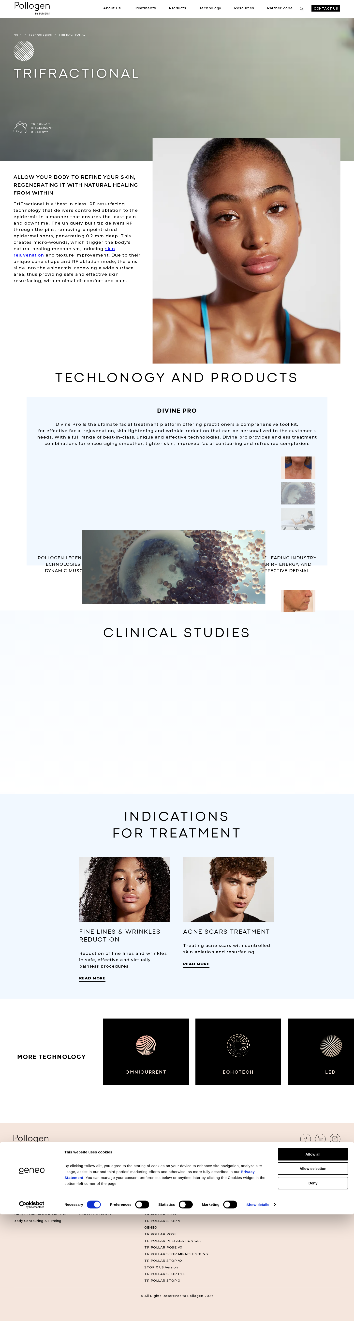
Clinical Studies (223, 1171)
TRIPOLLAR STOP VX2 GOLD (170, 1198)
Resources (244, 8)
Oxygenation (25, 1185)
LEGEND (151, 1191)
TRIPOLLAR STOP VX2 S (166, 1204)
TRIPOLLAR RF (92, 1178)
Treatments (145, 8)
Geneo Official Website (230, 1178)
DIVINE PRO (155, 1185)
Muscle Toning (26, 1178)
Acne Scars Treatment (34, 1198)
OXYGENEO (89, 1198)
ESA (82, 1204)
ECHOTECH (247, 1079)
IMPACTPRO (90, 1211)
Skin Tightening (27, 1204)
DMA (83, 1171)
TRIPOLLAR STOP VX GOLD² (170, 1211)
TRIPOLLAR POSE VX (163, 1251)
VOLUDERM (89, 1191)
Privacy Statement (291, 1185)
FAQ (279, 1178)
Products (177, 8)
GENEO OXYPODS (95, 1218)
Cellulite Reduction (30, 1211)
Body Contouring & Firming (37, 1224)
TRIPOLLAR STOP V (162, 1224)
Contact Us (326, 8)
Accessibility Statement (296, 1191)
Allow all (313, 1265)
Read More (92, 981)
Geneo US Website (226, 1185)
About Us (112, 8)
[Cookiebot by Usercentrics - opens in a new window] (31, 1315)
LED (345, 1079)
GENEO (150, 1231)
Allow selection (312, 1279)
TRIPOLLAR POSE (160, 1238)
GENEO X (152, 1171)
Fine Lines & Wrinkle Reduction (41, 1171)
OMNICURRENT (148, 1079)
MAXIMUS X (154, 1178)
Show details (258, 1315)
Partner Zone (280, 8)
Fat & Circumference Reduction (42, 1218)
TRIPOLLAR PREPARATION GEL (173, 1244)
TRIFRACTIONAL (94, 1185)
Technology (210, 8)
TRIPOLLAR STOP (160, 1218)
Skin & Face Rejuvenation (36, 1191)
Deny (313, 1294)
